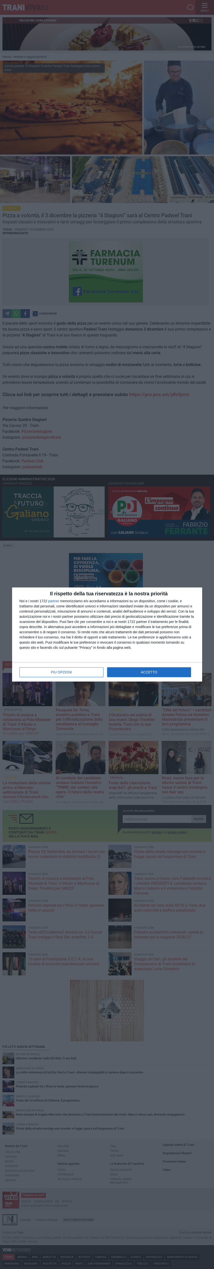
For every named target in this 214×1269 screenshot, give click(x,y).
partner (53, 601)
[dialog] (107, 634)
